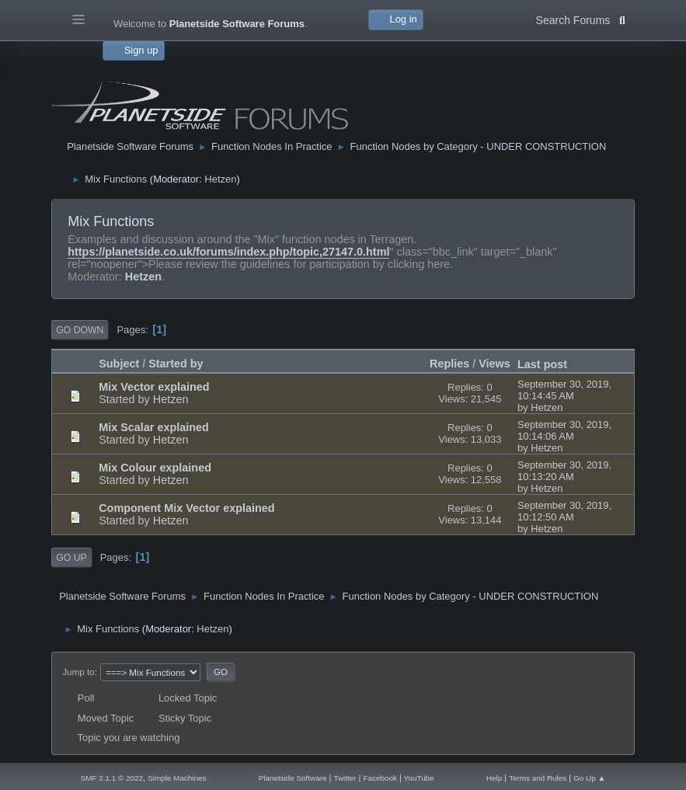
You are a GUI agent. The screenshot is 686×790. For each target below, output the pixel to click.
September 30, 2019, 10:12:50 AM (564, 511)
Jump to (78, 671)
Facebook (379, 778)
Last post (549, 364)
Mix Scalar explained (154, 427)
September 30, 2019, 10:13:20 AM (564, 470)
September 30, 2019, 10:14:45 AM (564, 390)
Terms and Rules (537, 778)
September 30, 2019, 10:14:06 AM (564, 430)
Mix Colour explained (155, 467)
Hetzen (220, 179)
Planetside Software (293, 778)
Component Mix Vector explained (186, 508)
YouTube (419, 778)
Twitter (344, 778)
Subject (119, 363)
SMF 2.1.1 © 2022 (112, 778)
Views (494, 363)
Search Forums (580, 18)
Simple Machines (177, 778)
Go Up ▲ (589, 778)
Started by (175, 363)
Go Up (71, 557)
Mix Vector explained (154, 387)
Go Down (79, 330)
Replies (449, 363)
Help (494, 778)
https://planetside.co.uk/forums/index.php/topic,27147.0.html (228, 251)
